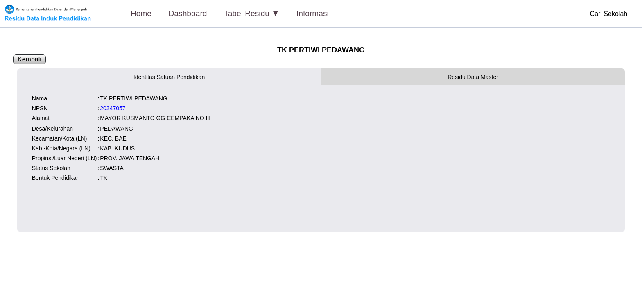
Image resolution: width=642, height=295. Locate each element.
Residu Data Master (473, 77)
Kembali (29, 59)
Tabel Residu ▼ (251, 13)
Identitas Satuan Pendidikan (169, 77)
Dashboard (188, 13)
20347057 (112, 108)
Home (141, 13)
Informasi (312, 13)
